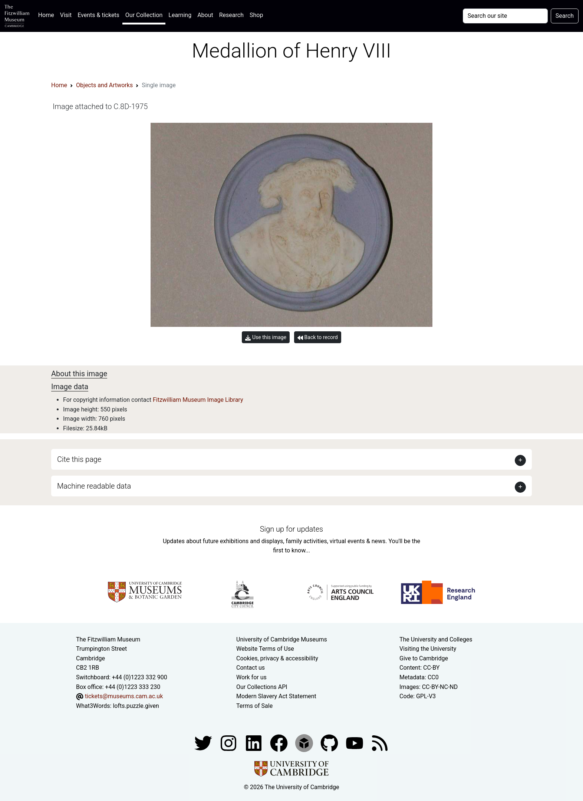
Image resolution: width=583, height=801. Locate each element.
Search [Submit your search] (565, 15)
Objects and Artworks (104, 85)
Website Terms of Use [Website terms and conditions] (265, 648)
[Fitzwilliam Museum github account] (330, 742)
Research (231, 15)
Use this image (265, 337)
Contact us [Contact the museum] (250, 667)
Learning (179, 15)
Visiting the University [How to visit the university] (427, 648)
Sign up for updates (291, 529)
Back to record (317, 337)
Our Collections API (261, 686)
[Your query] (505, 16)
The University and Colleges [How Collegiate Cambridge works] (435, 639)
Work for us (251, 677)
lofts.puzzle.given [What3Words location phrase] (136, 705)
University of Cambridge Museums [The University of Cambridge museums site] (281, 639)
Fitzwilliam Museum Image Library (198, 399)
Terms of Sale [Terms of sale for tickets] (254, 705)
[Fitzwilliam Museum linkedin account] (279, 742)
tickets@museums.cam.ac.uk (124, 696)
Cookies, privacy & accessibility (277, 658)
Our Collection (143, 15)
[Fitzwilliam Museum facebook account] (254, 742)
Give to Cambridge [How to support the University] (423, 658)
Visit (66, 15)
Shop (256, 15)
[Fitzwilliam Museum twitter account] (204, 742)
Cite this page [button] (79, 459)
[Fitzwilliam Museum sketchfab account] (304, 742)
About (205, 15)
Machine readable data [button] (94, 486)
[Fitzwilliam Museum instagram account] (229, 742)
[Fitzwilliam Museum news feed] (380, 742)
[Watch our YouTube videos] (355, 742)
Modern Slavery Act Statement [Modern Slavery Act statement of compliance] (276, 696)
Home (47, 14)
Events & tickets (98, 15)
